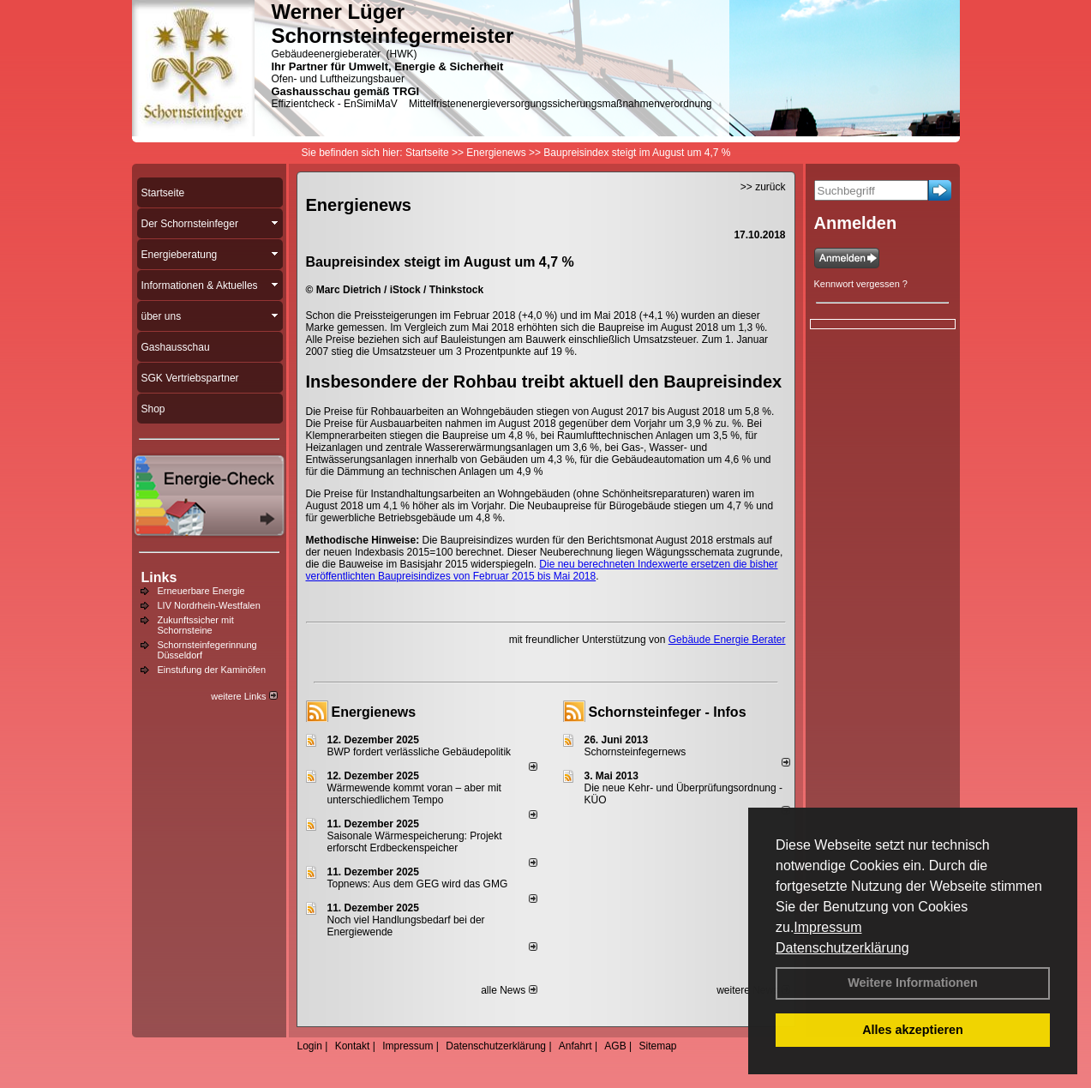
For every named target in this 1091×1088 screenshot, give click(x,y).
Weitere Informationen (913, 982)
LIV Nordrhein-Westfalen (209, 605)
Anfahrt (575, 1046)
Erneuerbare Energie (201, 591)
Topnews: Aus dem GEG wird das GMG (417, 884)
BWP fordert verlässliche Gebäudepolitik (419, 752)
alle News (509, 990)
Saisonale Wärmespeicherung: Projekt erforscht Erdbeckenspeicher (414, 842)
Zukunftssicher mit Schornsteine (196, 625)
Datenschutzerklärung (842, 948)
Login (309, 1046)
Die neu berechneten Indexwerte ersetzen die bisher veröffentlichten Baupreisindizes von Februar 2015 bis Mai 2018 (542, 570)
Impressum (827, 927)
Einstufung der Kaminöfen (212, 669)
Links (159, 577)
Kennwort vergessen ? (861, 284)
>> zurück (763, 187)
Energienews (374, 712)
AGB (615, 1046)
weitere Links (244, 696)
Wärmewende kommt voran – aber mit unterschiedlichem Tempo (414, 794)
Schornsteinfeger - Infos (667, 712)
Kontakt (352, 1046)
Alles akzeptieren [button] (912, 1030)
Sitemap (657, 1046)
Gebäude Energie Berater (727, 640)
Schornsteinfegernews (635, 752)
